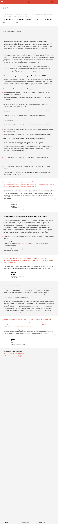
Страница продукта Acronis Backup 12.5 (14, 353)
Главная (5, 14)
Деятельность (25, 522)
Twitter (20, 355)
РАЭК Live (10, 14)
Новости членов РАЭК (19, 14)
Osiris (18, 243)
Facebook (20, 356)
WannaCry (24, 243)
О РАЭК (5, 522)
